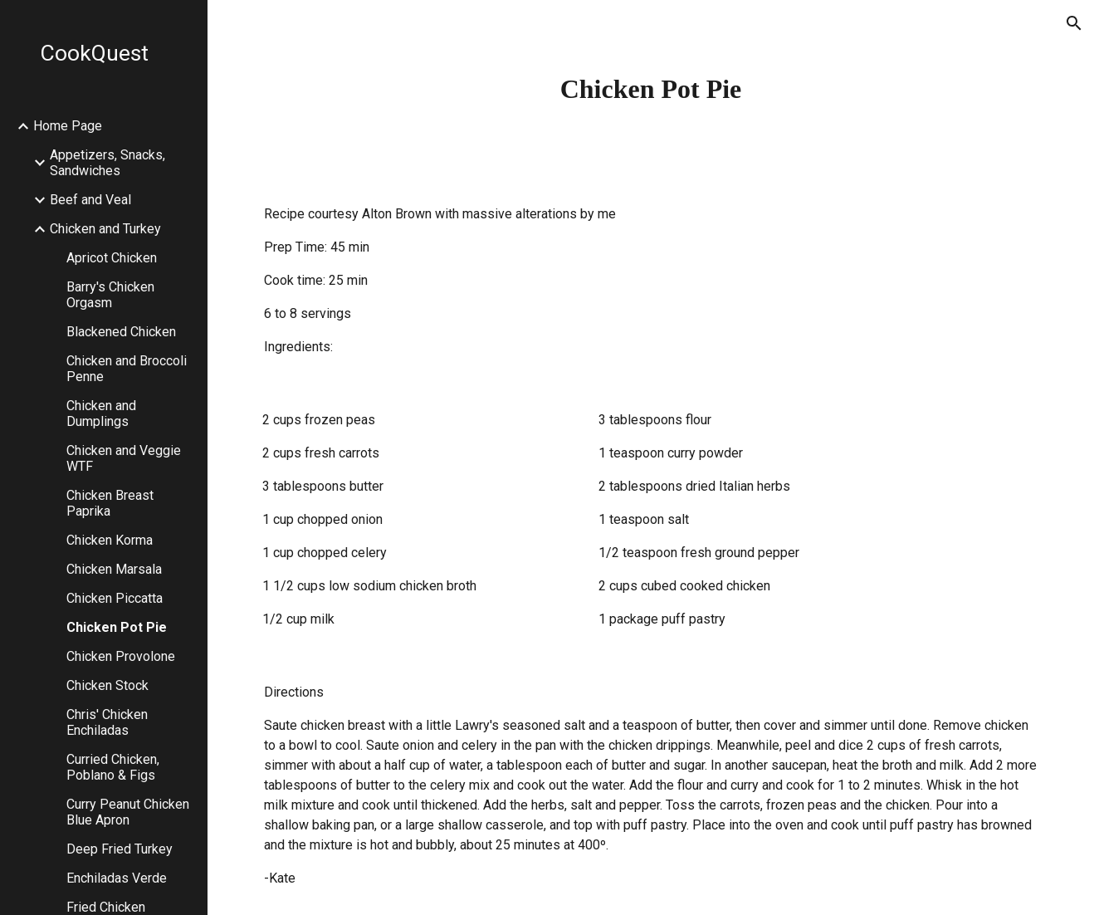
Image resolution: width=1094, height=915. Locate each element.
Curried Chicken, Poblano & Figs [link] (112, 767)
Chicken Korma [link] (109, 540)
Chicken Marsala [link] (114, 569)
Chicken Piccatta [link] (114, 598)
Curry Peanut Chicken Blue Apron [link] (127, 812)
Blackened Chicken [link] (121, 332)
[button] (1074, 23)
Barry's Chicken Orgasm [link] (110, 295)
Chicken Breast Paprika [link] (110, 503)
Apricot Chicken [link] (111, 258)
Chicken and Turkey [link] (105, 229)
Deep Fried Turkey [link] (119, 849)
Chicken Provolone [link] (120, 656)
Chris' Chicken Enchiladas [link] (107, 722)
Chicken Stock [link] (107, 685)
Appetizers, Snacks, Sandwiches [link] (107, 163)
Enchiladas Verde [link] (116, 878)
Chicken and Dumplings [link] (101, 413)
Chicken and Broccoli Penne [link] (126, 368)
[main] (650, 88)
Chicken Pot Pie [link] (116, 627)
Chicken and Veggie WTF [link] (123, 458)
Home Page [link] (67, 126)
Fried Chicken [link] (105, 907)
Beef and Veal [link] (90, 200)
